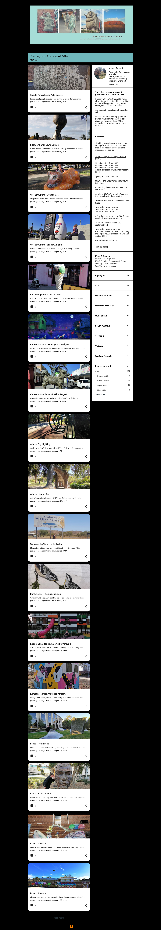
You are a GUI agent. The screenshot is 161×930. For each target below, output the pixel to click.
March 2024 (101, 390)
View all (33, 60)
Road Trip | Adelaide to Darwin (106, 264)
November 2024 (103, 381)
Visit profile (113, 84)
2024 (97, 371)
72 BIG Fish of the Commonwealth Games (110, 261)
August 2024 (102, 386)
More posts (59, 918)
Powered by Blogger (80, 926)
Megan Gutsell (116, 68)
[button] (86, 107)
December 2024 (103, 376)
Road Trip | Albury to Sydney (105, 266)
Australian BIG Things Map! (105, 259)
